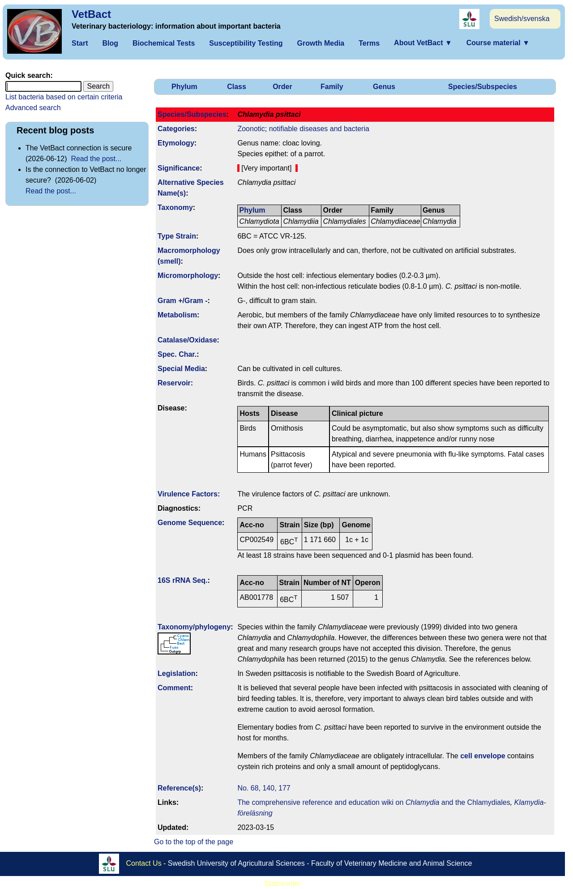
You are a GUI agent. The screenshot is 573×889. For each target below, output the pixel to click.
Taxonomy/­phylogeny (194, 627)
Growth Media (320, 43)
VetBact (91, 14)
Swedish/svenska (522, 18)
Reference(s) (179, 788)
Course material (498, 43)
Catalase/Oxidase (187, 340)
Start (80, 43)
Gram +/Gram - (183, 300)
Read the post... (96, 158)
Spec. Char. (177, 354)
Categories (176, 128)
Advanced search (33, 107)
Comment (174, 688)
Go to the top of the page (193, 842)
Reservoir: (175, 383)
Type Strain (177, 236)
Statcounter (282, 883)
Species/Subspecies (482, 86)
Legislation (176, 673)
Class (236, 86)
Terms (369, 43)
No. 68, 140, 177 (263, 788)
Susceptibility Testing (245, 43)
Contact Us (144, 863)
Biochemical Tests (164, 43)
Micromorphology (188, 275)
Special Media (181, 368)
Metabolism (177, 315)
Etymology (176, 143)
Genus (384, 86)
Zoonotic (251, 128)
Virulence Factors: (189, 494)
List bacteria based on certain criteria (63, 97)
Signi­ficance (179, 168)
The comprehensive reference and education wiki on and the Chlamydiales (373, 802)
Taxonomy (175, 207)
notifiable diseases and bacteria (319, 128)
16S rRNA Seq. (182, 580)
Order (282, 86)
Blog (110, 43)
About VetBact (423, 43)
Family (332, 86)
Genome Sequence (190, 522)
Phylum (184, 86)
